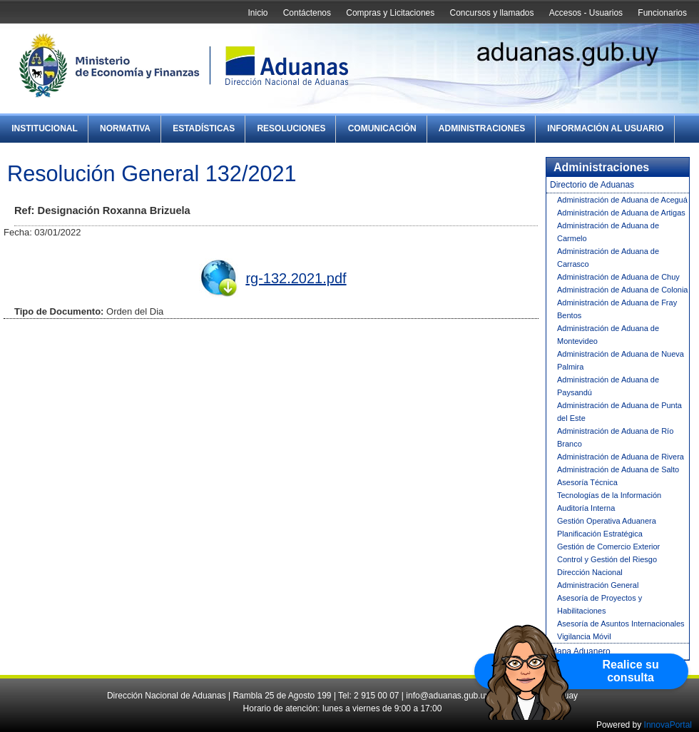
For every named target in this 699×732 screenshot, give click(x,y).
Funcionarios (662, 13)
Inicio (257, 13)
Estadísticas (204, 128)
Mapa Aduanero (580, 651)
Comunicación (382, 128)
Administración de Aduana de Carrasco (608, 257)
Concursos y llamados (491, 13)
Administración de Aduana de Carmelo (608, 232)
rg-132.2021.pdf (295, 278)
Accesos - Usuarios (586, 13)
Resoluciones (291, 128)
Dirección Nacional (590, 572)
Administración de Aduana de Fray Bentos (617, 309)
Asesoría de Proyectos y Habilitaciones (599, 604)
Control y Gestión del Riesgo (607, 559)
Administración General (597, 585)
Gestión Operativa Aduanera (606, 521)
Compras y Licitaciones (390, 13)
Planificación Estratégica (600, 533)
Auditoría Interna (586, 508)
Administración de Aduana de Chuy (618, 277)
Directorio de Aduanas (592, 185)
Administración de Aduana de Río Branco (615, 437)
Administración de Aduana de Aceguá (622, 199)
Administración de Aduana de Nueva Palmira (620, 360)
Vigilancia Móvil (584, 636)
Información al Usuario (605, 128)
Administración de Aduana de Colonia (622, 289)
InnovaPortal (668, 725)
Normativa (125, 128)
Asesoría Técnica (587, 482)
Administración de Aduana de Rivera (620, 456)
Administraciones (482, 128)
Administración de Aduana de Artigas (621, 212)
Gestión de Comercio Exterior (608, 546)
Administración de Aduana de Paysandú (608, 386)
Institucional (44, 128)
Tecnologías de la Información (609, 495)
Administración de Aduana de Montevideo (608, 334)
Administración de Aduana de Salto (618, 469)
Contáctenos (307, 13)
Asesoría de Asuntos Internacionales (621, 623)
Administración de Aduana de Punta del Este (619, 411)
